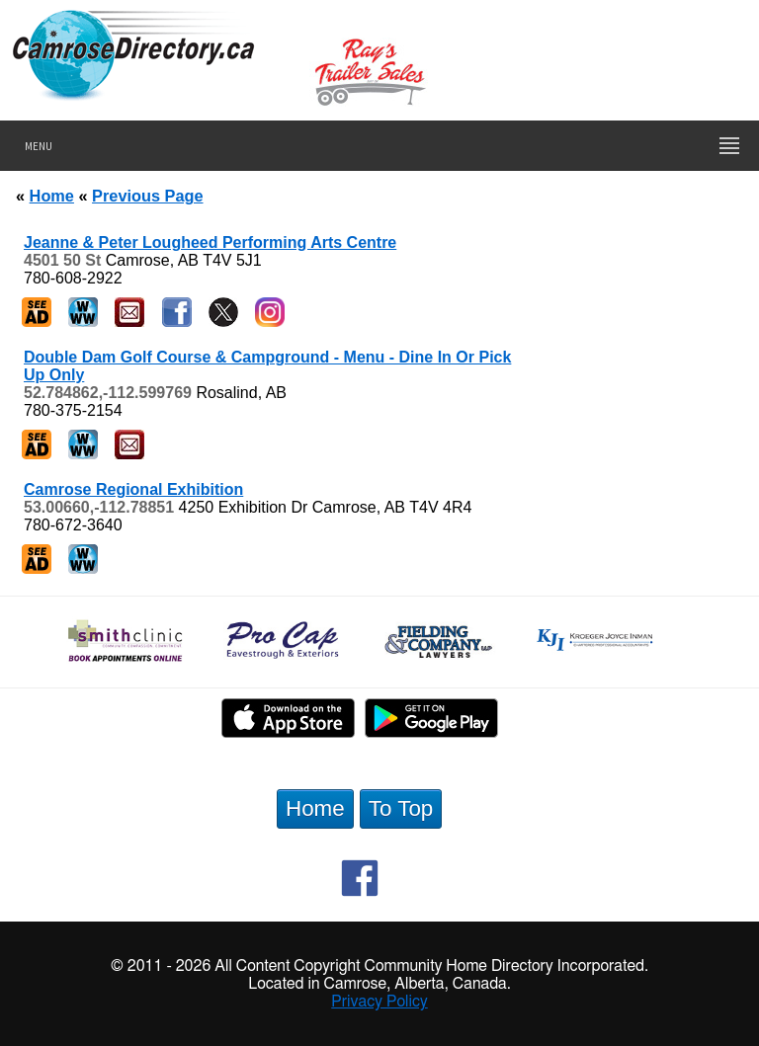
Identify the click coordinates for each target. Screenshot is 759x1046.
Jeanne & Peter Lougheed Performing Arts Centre (210, 242)
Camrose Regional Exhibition (133, 489)
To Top (401, 808)
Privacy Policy (379, 1001)
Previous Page (147, 195)
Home (52, 195)
